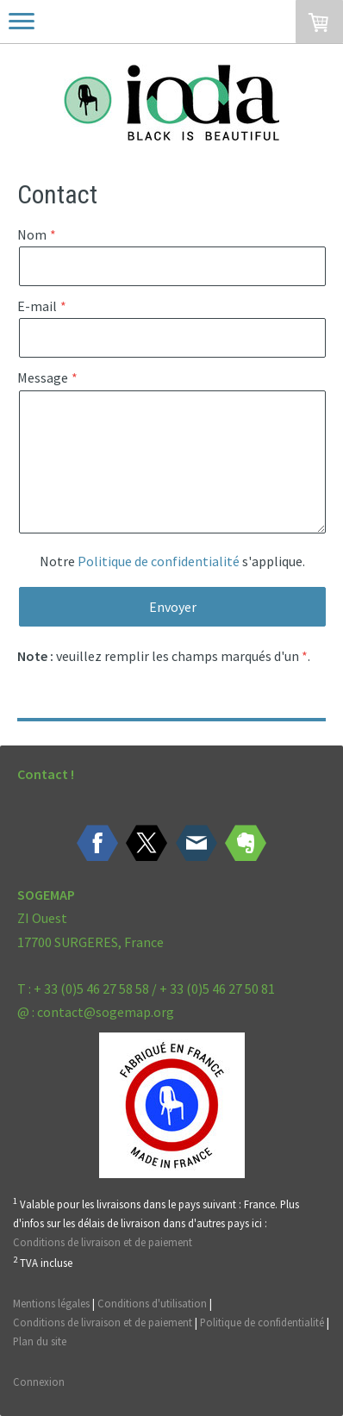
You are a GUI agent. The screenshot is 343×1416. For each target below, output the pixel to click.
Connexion (39, 1381)
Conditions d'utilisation (152, 1303)
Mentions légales (51, 1303)
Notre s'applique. (172, 561)
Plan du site (39, 1341)
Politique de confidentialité (159, 561)
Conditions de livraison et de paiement (102, 1242)
